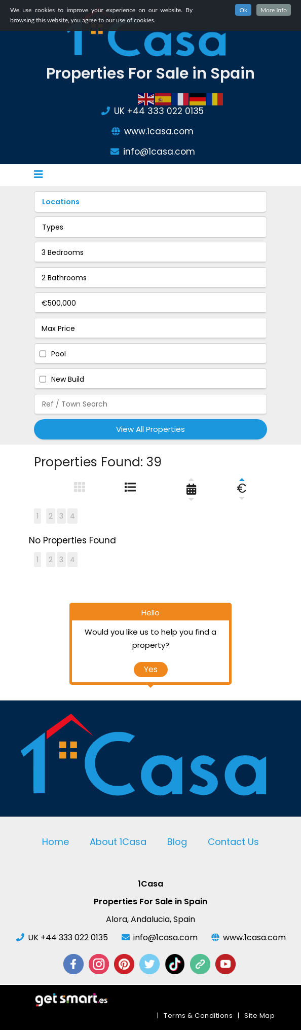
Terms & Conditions (198, 1015)
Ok (243, 10)
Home (55, 841)
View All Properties (150, 429)
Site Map (259, 1015)
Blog (177, 841)
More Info (273, 10)
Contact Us (233, 841)
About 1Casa (118, 841)
